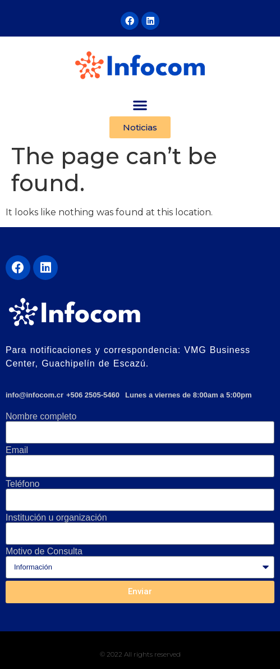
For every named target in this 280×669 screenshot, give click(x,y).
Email (17, 450)
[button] (140, 104)
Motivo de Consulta (44, 551)
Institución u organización (56, 517)
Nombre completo (41, 416)
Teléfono (23, 484)
